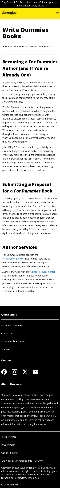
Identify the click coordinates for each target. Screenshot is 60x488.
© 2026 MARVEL (9, 484)
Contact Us (7, 333)
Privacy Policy (8, 444)
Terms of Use (8, 436)
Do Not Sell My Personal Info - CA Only (22, 460)
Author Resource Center (42, 271)
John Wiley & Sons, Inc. (41, 467)
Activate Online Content (13, 341)
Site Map (5, 349)
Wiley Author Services (13, 258)
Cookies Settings (10, 452)
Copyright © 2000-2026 (13, 467)
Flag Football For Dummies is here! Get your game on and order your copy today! (30, 4)
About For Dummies (13, 46)
